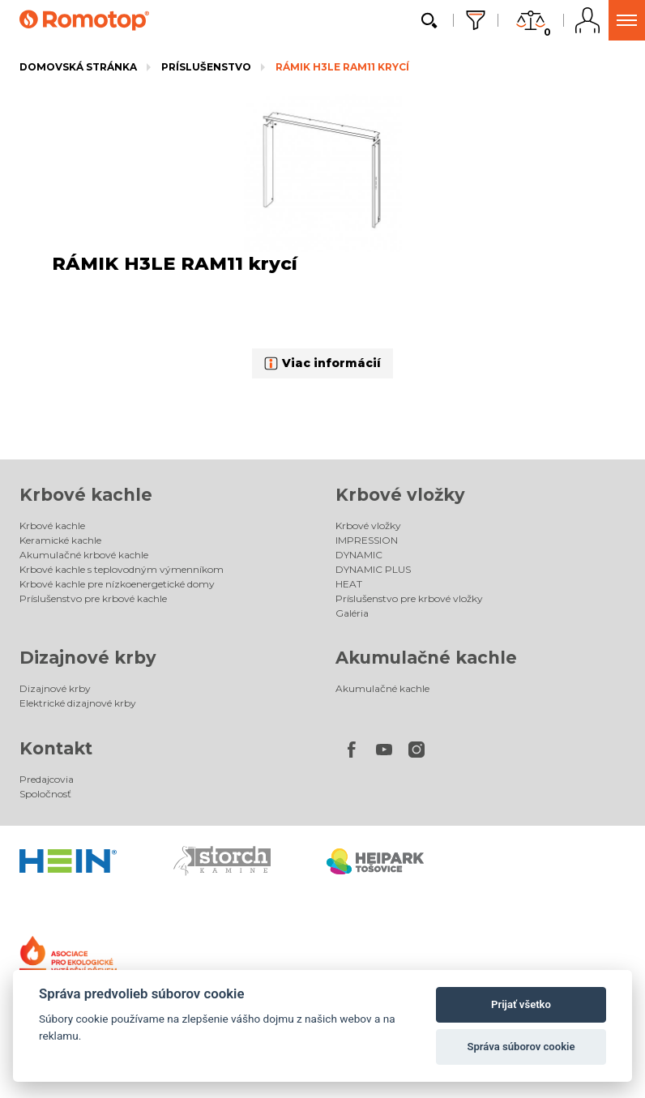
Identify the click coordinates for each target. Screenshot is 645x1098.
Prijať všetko (521, 1004)
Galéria (352, 613)
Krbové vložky (400, 495)
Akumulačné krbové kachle (83, 555)
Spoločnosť (45, 794)
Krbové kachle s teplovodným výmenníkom (121, 569)
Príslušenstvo (206, 67)
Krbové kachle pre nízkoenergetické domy (117, 584)
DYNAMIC (358, 555)
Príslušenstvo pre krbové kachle (93, 598)
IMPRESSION (366, 540)
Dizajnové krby (87, 657)
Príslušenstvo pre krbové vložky (409, 598)
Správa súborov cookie (521, 1046)
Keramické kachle (60, 540)
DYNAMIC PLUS (373, 569)
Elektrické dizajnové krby (77, 703)
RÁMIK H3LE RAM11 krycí (342, 67)
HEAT (348, 584)
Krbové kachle (85, 495)
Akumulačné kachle (426, 657)
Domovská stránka (78, 67)
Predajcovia (46, 779)
